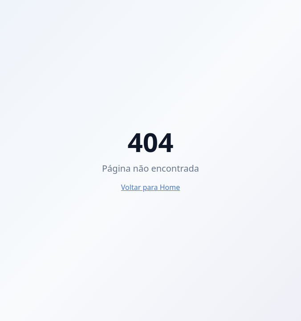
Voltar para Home (150, 187)
